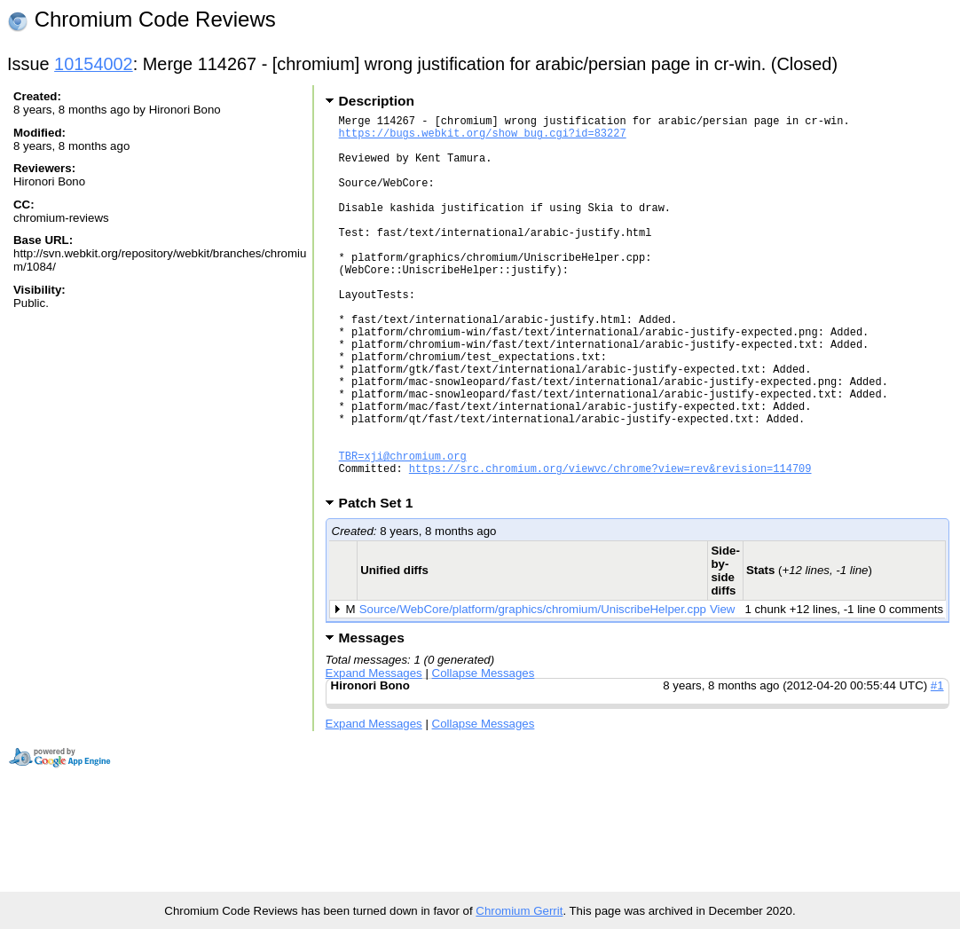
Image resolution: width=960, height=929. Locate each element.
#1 (937, 765)
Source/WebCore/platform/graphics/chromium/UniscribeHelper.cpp (532, 689)
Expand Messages (374, 753)
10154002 (93, 64)
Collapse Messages (483, 753)
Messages (372, 717)
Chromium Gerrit (519, 910)
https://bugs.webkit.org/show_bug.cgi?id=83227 (482, 138)
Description (376, 100)
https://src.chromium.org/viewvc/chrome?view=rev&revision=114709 (610, 545)
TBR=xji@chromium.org (403, 530)
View (723, 689)
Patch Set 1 (382, 582)
